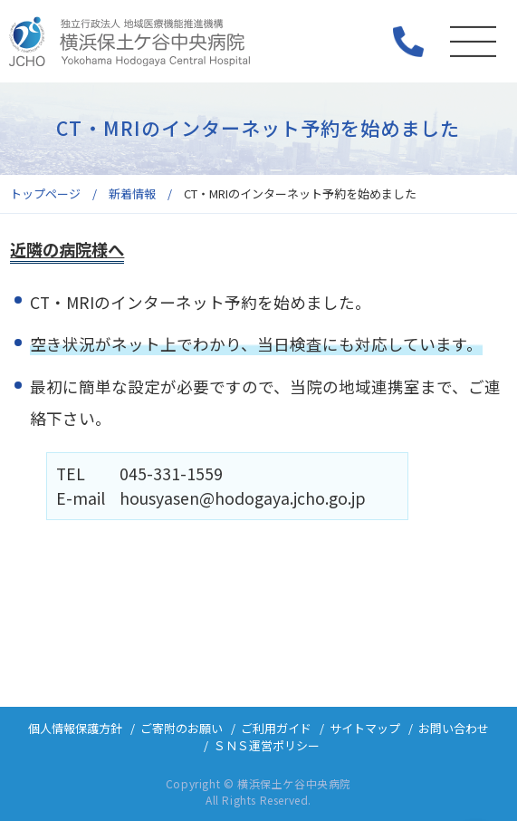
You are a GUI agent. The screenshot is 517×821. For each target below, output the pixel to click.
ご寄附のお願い (181, 728)
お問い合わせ (453, 728)
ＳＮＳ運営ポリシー (267, 745)
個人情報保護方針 (75, 728)
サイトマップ (365, 728)
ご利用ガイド (276, 728)
